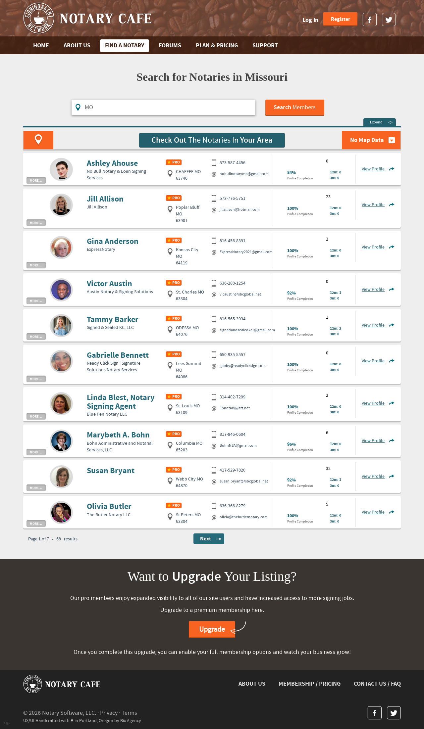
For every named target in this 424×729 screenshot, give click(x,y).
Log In (310, 20)
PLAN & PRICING (217, 45)
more (36, 180)
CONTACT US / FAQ (377, 684)
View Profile (373, 169)
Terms (129, 713)
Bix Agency (130, 720)
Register (340, 19)
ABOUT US (77, 45)
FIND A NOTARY (124, 45)
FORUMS (170, 45)
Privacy (109, 713)
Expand (376, 122)
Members (295, 108)
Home (41, 45)
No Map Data (367, 140)
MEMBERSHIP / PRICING (310, 684)
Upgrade (212, 629)
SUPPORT (265, 45)
